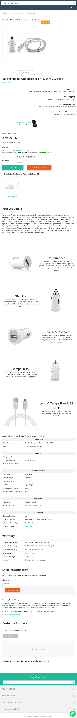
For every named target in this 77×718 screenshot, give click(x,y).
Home (5, 14)
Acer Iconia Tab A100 (16, 14)
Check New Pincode (9, 580)
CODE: (4, 157)
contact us (32, 611)
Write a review (7, 83)
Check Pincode (12, 590)
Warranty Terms (30, 553)
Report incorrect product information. (15, 150)
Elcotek (49, 716)
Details (49, 153)
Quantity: (5, 160)
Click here (28, 526)
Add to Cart (39, 168)
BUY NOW (13, 168)
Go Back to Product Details (11, 614)
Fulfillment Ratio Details (33, 505)
